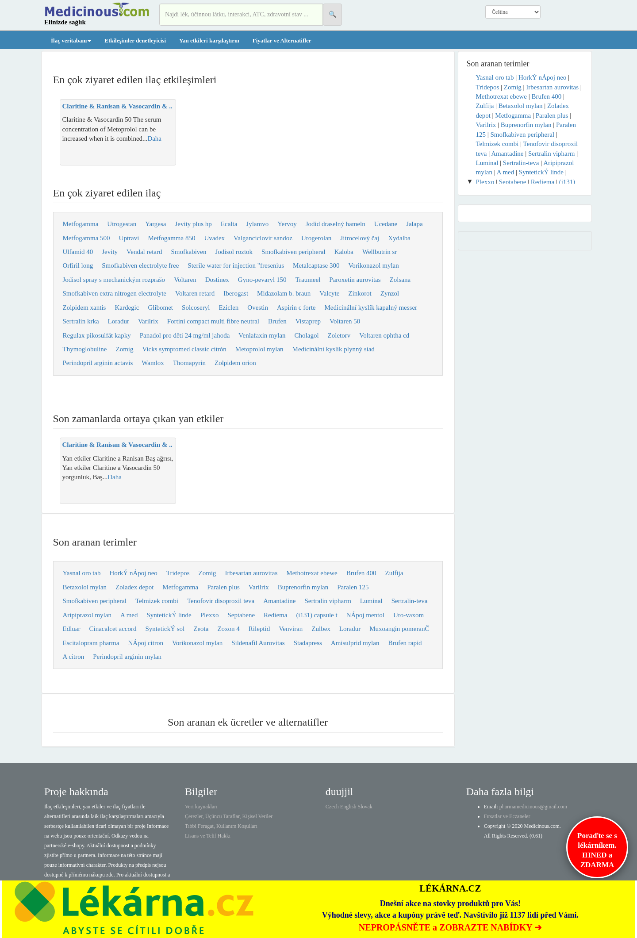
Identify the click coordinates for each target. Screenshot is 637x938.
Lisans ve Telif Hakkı (207, 836)
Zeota (200, 628)
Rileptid (259, 628)
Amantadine (279, 600)
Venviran (291, 628)
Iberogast (235, 293)
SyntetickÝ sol (165, 628)
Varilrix (148, 321)
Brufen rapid (405, 642)
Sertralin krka (81, 321)
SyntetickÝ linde (168, 615)
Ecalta (229, 223)
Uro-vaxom (408, 615)
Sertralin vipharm (327, 600)
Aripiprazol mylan (87, 615)
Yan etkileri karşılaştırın (209, 40)
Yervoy (286, 223)
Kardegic (127, 307)
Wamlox (153, 362)
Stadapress (308, 642)
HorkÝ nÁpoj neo (133, 573)
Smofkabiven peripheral (293, 251)
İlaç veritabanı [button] (71, 40)
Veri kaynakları (201, 806)
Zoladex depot (134, 587)
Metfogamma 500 (86, 238)
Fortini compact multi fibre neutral (213, 321)
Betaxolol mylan (85, 587)
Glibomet (160, 307)
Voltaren (185, 279)
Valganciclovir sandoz (263, 238)
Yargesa (155, 223)
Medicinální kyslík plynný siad (333, 349)
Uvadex (214, 238)
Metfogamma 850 (171, 238)
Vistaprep (308, 321)
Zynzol (389, 293)
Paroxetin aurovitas (354, 279)
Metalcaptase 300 (316, 265)
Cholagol (307, 335)
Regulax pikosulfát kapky (97, 335)
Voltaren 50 (345, 321)
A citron (73, 656)
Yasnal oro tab (82, 573)
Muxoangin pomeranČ (399, 628)
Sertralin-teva (409, 600)
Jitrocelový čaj (359, 238)
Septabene (241, 615)
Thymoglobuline (85, 349)
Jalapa (414, 223)
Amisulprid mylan (355, 642)
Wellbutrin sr (379, 251)
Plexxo (209, 615)
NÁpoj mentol (365, 615)
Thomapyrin (189, 362)
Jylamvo (257, 223)
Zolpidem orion (235, 362)
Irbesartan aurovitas (251, 573)
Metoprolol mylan (259, 349)
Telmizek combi (156, 600)
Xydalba (399, 238)
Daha (154, 138)
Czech (332, 806)
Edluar (72, 628)
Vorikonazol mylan (373, 265)
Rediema (275, 615)
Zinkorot (360, 293)
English (348, 806)
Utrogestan (121, 223)
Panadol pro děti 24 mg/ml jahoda (185, 335)
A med (129, 615)
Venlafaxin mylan (261, 335)
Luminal (371, 600)
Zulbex (320, 628)
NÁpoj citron (145, 642)
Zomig (125, 349)
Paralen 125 (352, 587)
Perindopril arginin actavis (98, 362)
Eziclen (228, 307)
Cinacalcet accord (112, 628)
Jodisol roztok (234, 251)
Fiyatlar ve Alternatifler (282, 40)
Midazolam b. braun (284, 293)
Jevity (110, 251)
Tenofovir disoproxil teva (220, 600)
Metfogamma (81, 223)
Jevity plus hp (193, 223)
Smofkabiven (188, 251)
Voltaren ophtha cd (384, 335)
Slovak (365, 806)
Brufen (277, 321)
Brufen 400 (361, 573)
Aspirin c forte (296, 307)
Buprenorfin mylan (303, 587)
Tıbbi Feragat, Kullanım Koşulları (221, 826)
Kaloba (343, 251)
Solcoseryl (196, 307)
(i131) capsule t (316, 615)
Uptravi (129, 238)
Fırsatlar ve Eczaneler (507, 816)
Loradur (118, 321)
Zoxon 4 (228, 628)
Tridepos (178, 573)
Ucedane (385, 223)
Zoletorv (339, 335)
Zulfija (394, 573)
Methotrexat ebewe (311, 573)
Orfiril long (78, 265)
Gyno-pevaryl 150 (262, 279)
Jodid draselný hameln (335, 223)
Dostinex (217, 279)
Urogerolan (316, 238)
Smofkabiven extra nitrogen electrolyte (115, 293)
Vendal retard (144, 251)
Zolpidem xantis (84, 307)
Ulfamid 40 (78, 251)
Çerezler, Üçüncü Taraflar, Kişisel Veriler (228, 816)
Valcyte (329, 293)
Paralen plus (223, 587)
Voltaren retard (195, 293)
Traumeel (307, 279)
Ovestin (257, 307)
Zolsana (400, 279)
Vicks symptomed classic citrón (184, 349)
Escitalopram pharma (91, 642)
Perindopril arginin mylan (127, 656)
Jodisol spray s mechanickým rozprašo (114, 279)
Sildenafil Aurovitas (257, 642)
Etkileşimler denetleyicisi (135, 40)
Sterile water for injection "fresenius (236, 265)
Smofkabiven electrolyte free (140, 265)
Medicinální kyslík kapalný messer (371, 307)
